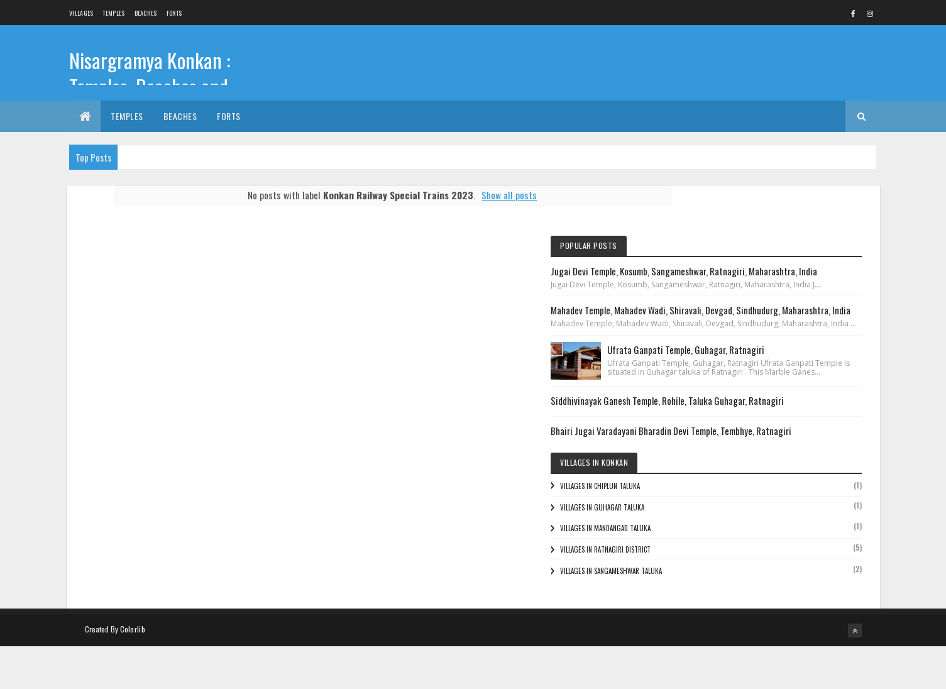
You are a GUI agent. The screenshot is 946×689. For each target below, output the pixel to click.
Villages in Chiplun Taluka (732, 536)
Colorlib (132, 671)
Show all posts (487, 195)
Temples (113, 13)
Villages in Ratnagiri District (737, 599)
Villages (81, 13)
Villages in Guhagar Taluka (734, 557)
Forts (174, 13)
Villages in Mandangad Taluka (737, 578)
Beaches (146, 13)
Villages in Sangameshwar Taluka (743, 620)
